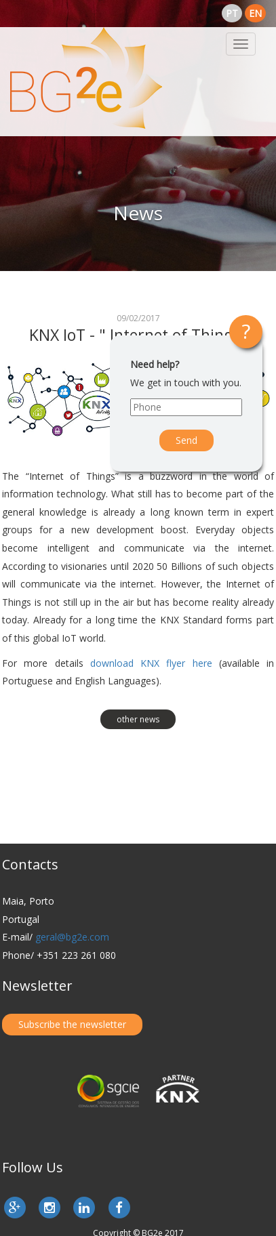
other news (138, 719)
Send (186, 440)
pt (232, 13)
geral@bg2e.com (72, 936)
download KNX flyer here (151, 663)
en (255, 13)
